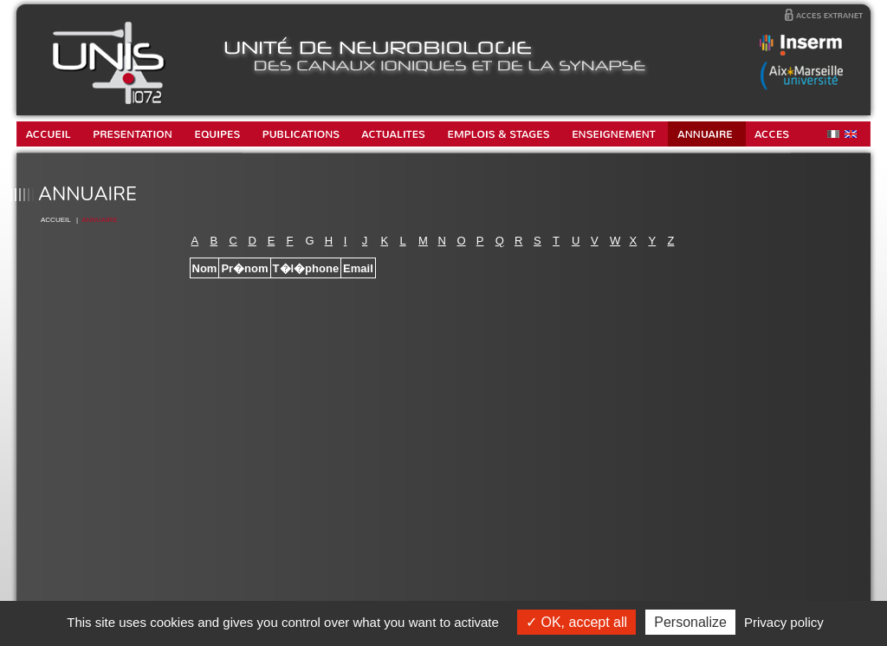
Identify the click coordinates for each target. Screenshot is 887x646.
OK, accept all (576, 622)
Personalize (690, 622)
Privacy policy (784, 622)
